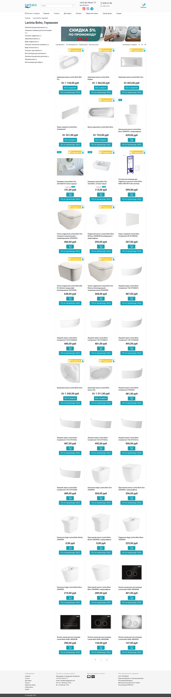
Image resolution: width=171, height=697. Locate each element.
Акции (119, 13)
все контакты (84, 5)
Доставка (67, 13)
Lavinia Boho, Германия (40, 18)
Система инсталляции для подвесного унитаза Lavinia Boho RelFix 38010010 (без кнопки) (130, 181)
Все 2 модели (100, 88)
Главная (46, 13)
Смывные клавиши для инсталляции (38, 30)
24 (142, 44)
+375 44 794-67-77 (62, 678)
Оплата (78, 13)
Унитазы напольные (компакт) (36, 44)
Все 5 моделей (132, 88)
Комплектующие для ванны (35, 27)
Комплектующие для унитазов (36, 56)
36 (145, 44)
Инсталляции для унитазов (34, 53)
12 (139, 44)
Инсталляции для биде (33, 62)
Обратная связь (92, 13)
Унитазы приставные (32, 50)
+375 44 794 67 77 (88, 3)
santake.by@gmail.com (67, 680)
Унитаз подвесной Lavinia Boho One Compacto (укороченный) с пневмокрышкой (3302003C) (69, 236)
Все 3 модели (70, 140)
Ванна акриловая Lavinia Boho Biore (100, 127)
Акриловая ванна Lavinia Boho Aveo (69, 388)
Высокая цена (93, 44)
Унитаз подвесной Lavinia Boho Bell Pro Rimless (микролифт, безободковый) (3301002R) (69, 288)
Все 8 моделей (70, 88)
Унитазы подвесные (32, 36)
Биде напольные (31, 47)
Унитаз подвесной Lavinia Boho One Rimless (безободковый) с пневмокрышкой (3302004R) (100, 288)
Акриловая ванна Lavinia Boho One (130, 77)
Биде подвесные (31, 41)
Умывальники (30, 59)
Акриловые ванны (31, 39)
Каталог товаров (32, 13)
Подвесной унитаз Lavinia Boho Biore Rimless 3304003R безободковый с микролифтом (101, 236)
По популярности (72, 44)
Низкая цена (83, 44)
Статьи (56, 13)
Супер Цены (107, 13)
